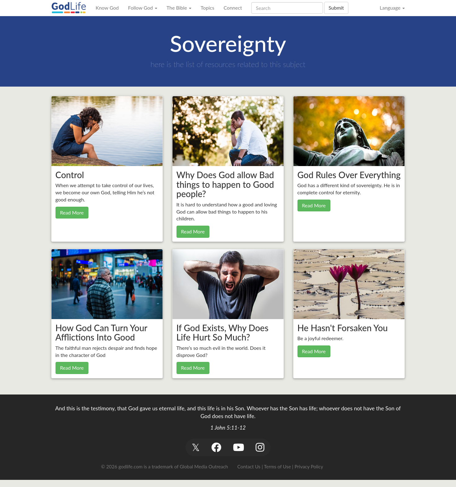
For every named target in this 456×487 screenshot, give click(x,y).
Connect (233, 8)
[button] (196, 447)
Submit (336, 8)
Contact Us (248, 466)
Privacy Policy (308, 466)
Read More (72, 212)
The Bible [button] (179, 8)
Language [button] (392, 8)
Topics (207, 8)
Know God (107, 8)
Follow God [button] (142, 8)
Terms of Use (277, 466)
